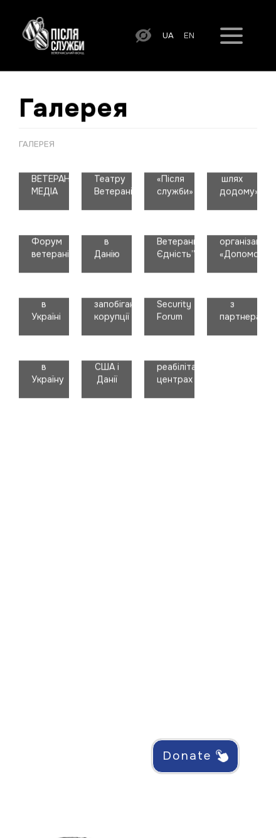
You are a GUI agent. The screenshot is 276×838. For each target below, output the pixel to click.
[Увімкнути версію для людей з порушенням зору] (143, 35)
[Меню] (231, 35)
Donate (195, 755)
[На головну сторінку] (53, 34)
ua (168, 36)
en (189, 36)
